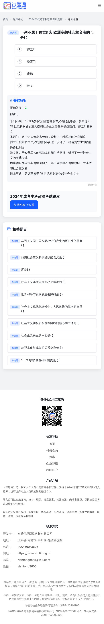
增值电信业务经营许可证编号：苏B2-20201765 (52, 605)
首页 (5, 19)
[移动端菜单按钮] (99, 5)
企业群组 (52, 463)
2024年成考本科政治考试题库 (45, 19)
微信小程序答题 (24, 205)
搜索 (52, 457)
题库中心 (18, 19)
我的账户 (52, 470)
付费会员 (52, 450)
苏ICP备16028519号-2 (69, 611)
